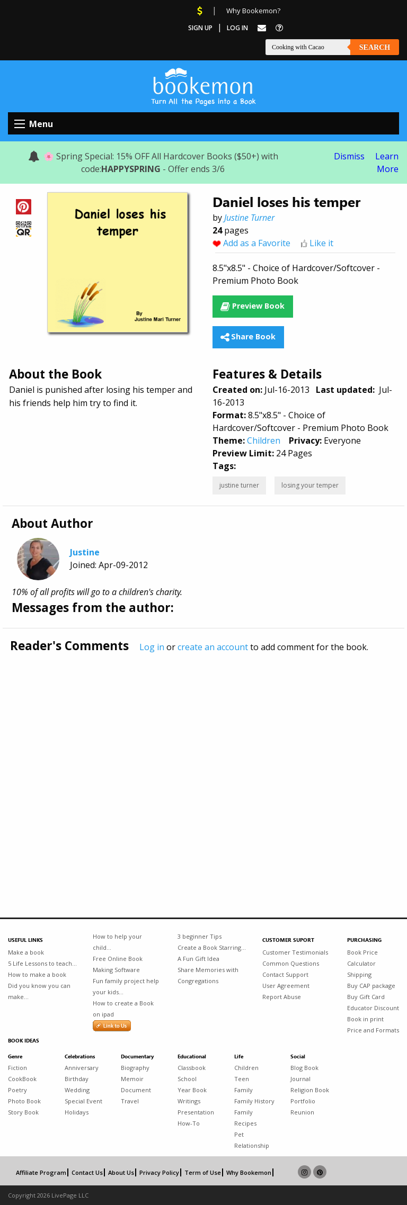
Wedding (77, 1090)
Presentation (196, 1112)
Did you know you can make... (39, 991)
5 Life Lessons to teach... (42, 963)
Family (243, 1090)
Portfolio (302, 1101)
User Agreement (285, 986)
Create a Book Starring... (212, 947)
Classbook (192, 1068)
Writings (189, 1101)
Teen (241, 1079)
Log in (151, 647)
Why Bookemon (248, 1172)
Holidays (77, 1112)
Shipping (359, 974)
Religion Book (309, 1090)
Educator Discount (373, 1008)
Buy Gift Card (366, 997)
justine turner (239, 485)
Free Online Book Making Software (118, 964)
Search (374, 47)
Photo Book (24, 1101)
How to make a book (37, 974)
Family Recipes (245, 1117)
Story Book (23, 1112)
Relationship (251, 1145)
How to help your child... (117, 941)
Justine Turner (249, 217)
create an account (213, 647)
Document (136, 1090)
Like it (321, 243)
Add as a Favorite (256, 243)
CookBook (22, 1079)
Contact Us (87, 1172)
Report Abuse (281, 997)
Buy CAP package (371, 986)
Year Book (192, 1090)
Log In (237, 27)
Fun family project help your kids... (126, 986)
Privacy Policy (159, 1172)
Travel (130, 1101)
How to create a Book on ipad (123, 1008)
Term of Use (202, 1172)
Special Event (83, 1101)
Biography (135, 1068)
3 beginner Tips (200, 936)
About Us (121, 1172)
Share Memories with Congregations (208, 975)
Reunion (302, 1112)
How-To (189, 1123)
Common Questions (290, 963)
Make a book (26, 952)
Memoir (132, 1079)
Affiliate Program (41, 1172)
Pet (239, 1134)
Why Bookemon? (253, 10)
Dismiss (349, 156)
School (187, 1079)
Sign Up (200, 27)
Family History (254, 1101)
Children (263, 440)
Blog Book (304, 1068)
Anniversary (82, 1068)
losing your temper (310, 485)
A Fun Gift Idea (198, 959)
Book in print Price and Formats (373, 1024)
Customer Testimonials (295, 952)
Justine (85, 552)
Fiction (17, 1068)
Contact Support (285, 974)
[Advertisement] (203, 763)
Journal (300, 1079)
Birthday (77, 1079)
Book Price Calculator (362, 957)
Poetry (17, 1090)
